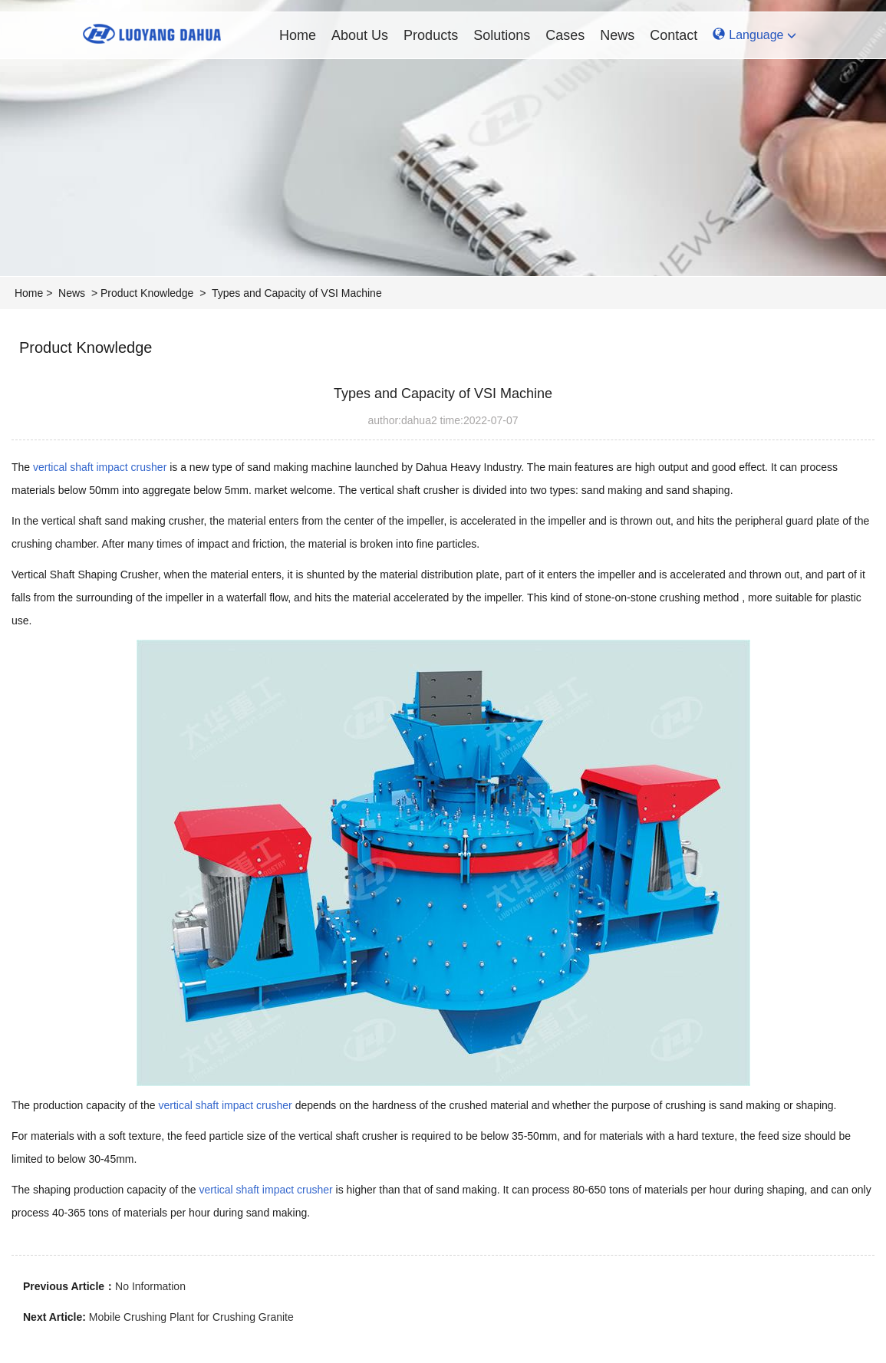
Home (297, 35)
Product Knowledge (146, 293)
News (617, 35)
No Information (150, 1286)
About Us (359, 35)
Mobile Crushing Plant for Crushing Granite (191, 1317)
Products (430, 35)
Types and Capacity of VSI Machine (297, 293)
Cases (565, 35)
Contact (673, 35)
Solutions (501, 35)
